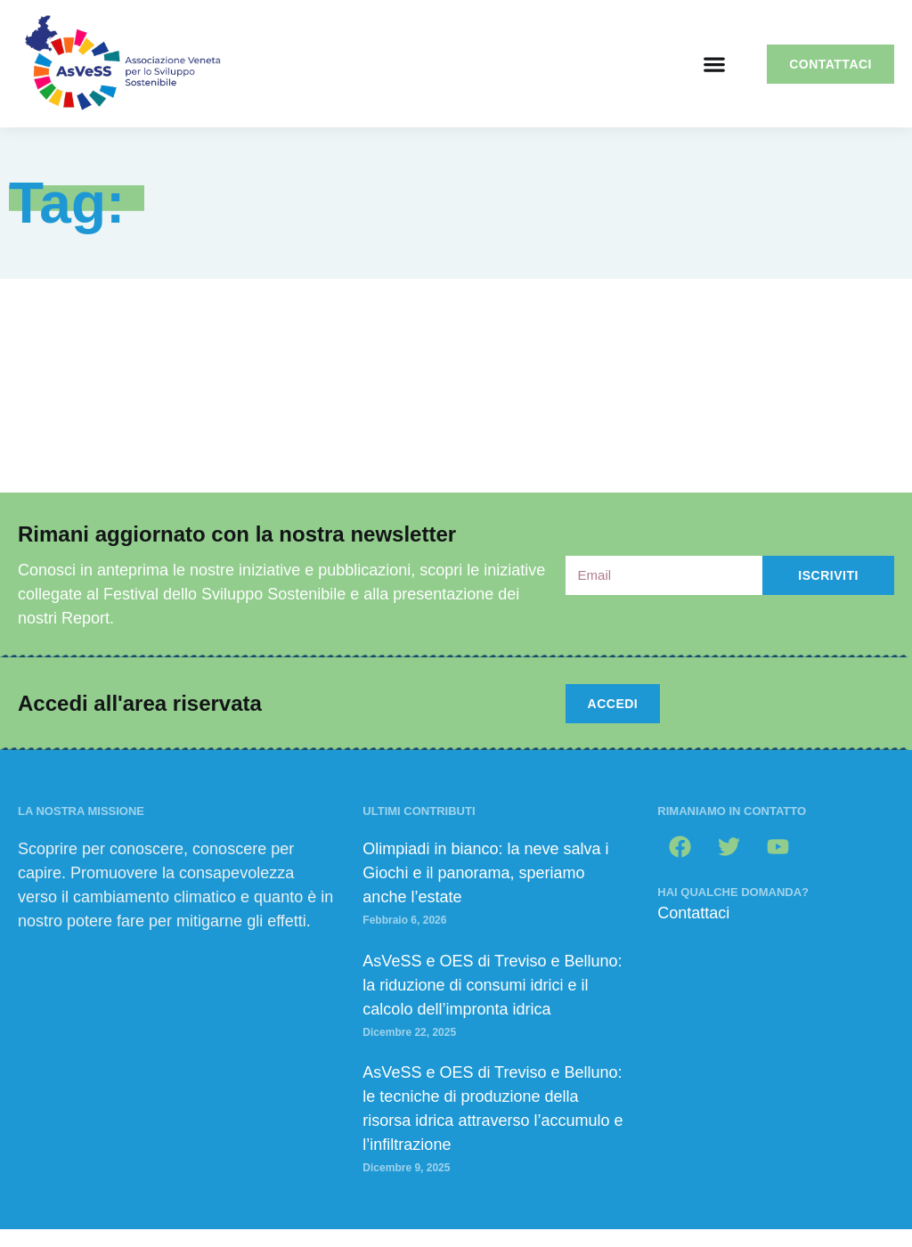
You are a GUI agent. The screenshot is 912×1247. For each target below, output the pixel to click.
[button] (713, 63)
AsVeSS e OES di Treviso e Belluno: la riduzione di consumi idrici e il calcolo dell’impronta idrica (492, 985)
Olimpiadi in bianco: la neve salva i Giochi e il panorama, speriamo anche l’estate (485, 873)
